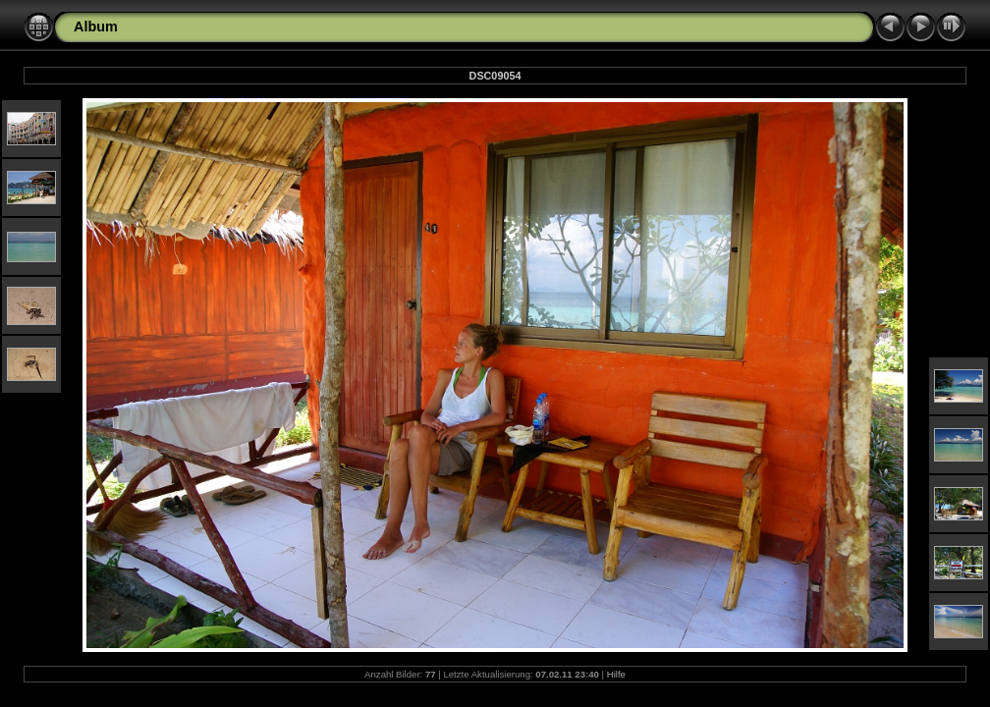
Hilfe (616, 674)
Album (96, 26)
